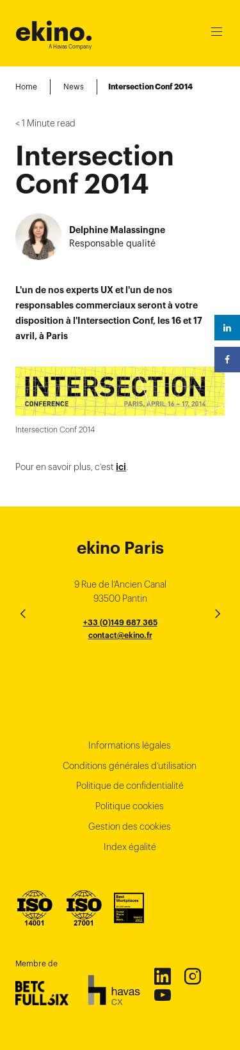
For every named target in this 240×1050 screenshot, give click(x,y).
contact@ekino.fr (120, 635)
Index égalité (130, 847)
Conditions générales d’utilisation (129, 765)
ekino (54, 31)
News (73, 86)
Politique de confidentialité (130, 785)
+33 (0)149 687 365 (120, 622)
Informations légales (129, 745)
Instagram (192, 976)
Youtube (162, 994)
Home (26, 86)
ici (121, 466)
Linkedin (162, 976)
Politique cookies (129, 806)
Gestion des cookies (129, 826)
